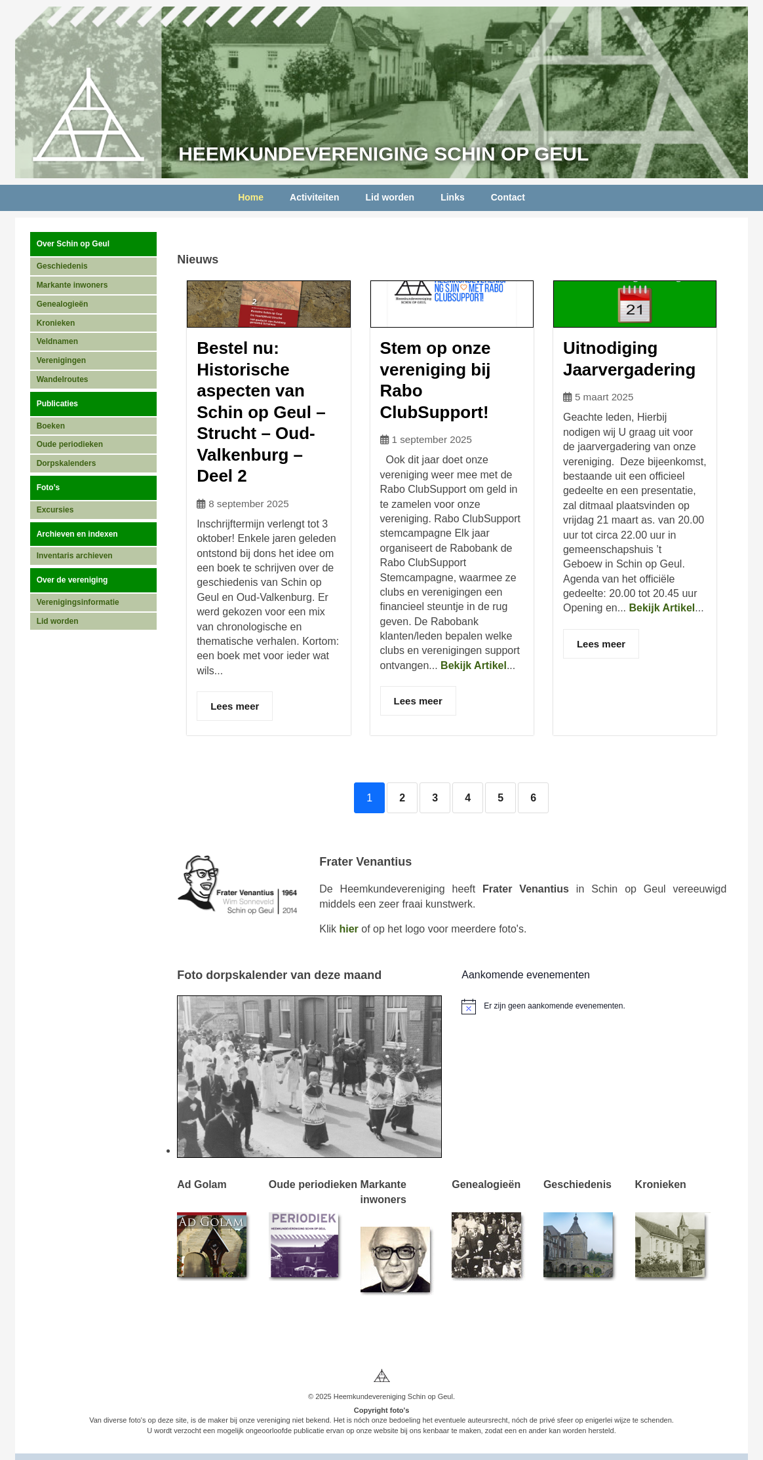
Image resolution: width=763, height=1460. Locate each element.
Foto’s (48, 487)
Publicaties (57, 403)
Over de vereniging (72, 580)
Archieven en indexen (77, 534)
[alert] (593, 1006)
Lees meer (234, 706)
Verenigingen (61, 360)
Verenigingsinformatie (78, 602)
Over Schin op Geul (73, 243)
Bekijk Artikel (473, 665)
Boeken (51, 426)
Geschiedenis (62, 266)
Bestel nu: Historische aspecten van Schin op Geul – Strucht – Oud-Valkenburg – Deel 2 (261, 412)
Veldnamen (57, 341)
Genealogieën (62, 304)
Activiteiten (314, 197)
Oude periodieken (70, 444)
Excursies (55, 509)
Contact (508, 197)
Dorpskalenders (66, 463)
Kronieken (56, 323)
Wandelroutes (62, 379)
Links (452, 197)
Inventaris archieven (75, 555)
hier (348, 928)
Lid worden (390, 197)
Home (251, 197)
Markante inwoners (72, 285)
